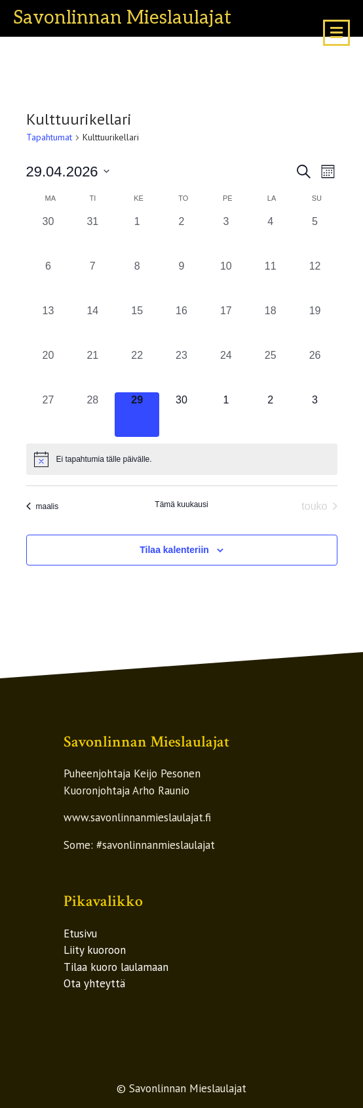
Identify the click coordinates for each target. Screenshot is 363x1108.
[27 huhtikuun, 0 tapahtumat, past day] (48, 414)
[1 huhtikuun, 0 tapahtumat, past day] (137, 236)
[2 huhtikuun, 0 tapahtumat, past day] (181, 236)
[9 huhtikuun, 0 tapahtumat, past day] (181, 280)
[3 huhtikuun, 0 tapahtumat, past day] (226, 236)
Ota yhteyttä (94, 983)
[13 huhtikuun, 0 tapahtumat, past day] (48, 325)
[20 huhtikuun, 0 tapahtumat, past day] (48, 370)
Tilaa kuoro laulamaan (116, 967)
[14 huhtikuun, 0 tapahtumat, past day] (92, 325)
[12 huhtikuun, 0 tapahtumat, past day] (315, 280)
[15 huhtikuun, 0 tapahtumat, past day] (137, 325)
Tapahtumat (49, 137)
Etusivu (80, 933)
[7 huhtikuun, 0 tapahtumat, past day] (92, 280)
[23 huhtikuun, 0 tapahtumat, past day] (181, 370)
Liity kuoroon (95, 950)
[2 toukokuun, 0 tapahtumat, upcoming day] (270, 414)
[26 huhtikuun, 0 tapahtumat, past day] (315, 370)
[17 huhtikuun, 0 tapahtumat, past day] (226, 325)
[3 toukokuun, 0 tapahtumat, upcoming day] (315, 414)
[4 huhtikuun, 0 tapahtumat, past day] (270, 236)
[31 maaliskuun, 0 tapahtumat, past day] (92, 236)
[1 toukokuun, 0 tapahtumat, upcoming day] (226, 414)
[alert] (181, 459)
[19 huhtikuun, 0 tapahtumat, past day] (315, 325)
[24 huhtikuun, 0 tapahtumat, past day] (226, 370)
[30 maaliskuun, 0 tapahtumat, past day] (48, 236)
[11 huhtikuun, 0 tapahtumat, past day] (270, 280)
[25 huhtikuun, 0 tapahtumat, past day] (270, 370)
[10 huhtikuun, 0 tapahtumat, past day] (226, 280)
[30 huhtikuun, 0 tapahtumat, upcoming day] (181, 414)
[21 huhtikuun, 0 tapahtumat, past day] (92, 370)
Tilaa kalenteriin (174, 549)
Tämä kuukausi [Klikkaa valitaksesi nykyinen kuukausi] (181, 504)
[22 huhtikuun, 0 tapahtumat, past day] (137, 370)
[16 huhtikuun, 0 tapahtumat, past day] (181, 325)
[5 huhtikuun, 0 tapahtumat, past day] (315, 236)
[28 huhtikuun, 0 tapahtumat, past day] (92, 414)
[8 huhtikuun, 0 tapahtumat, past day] (137, 280)
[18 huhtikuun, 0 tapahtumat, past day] (270, 325)
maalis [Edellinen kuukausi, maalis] (42, 506)
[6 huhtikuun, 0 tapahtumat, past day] (48, 280)
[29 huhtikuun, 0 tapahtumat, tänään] (137, 414)
